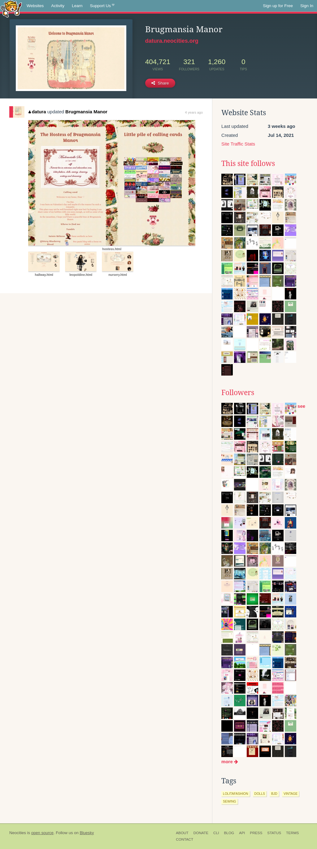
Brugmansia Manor (86, 111)
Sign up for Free (278, 5)
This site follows (248, 163)
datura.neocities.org (171, 41)
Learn (77, 5)
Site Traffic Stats (238, 143)
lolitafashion (235, 793)
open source (42, 832)
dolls (259, 793)
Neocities (17, 832)
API (242, 833)
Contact (184, 839)
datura (37, 111)
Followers (237, 393)
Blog (229, 833)
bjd (274, 793)
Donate (200, 833)
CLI (216, 833)
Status (274, 833)
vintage (290, 793)
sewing (229, 801)
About (182, 833)
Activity (57, 5)
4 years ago (194, 112)
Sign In (306, 5)
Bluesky (87, 832)
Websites (35, 5)
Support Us (102, 5)
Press (256, 833)
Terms (292, 833)
